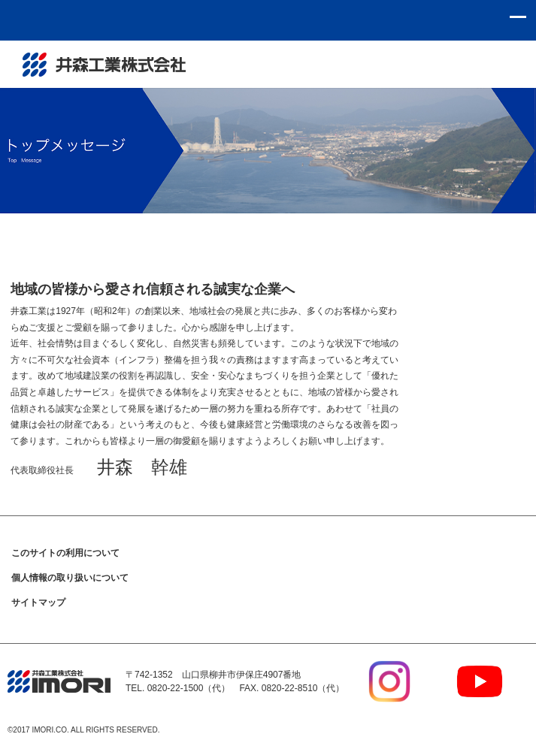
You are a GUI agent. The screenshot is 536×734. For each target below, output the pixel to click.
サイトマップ (38, 602)
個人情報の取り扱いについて (70, 577)
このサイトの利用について (65, 553)
